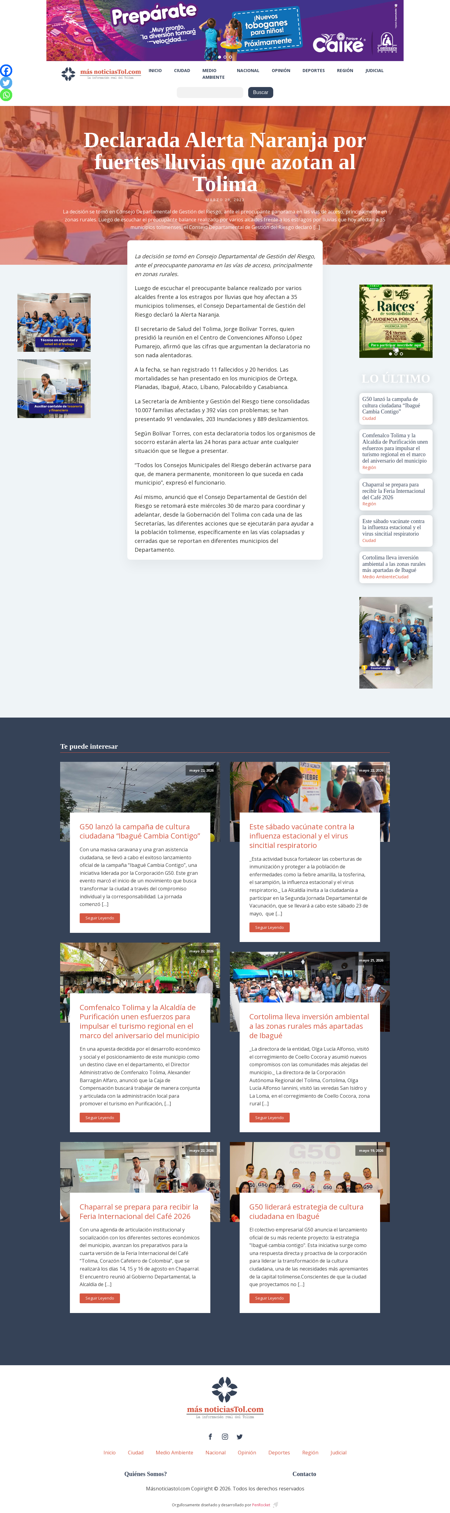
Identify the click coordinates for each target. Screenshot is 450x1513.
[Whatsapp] (6, 95)
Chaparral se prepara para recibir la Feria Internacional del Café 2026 (139, 1211)
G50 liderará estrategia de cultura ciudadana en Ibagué (306, 1211)
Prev (367, 321)
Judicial (374, 70)
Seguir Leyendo (99, 918)
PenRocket (261, 1505)
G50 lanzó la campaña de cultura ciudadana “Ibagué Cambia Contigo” (140, 831)
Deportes (314, 70)
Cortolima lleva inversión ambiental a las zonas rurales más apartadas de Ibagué (309, 1025)
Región (345, 70)
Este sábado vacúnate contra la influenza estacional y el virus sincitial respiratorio (301, 835)
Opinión (281, 70)
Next (425, 321)
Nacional (248, 70)
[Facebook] (6, 70)
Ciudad (182, 70)
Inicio (155, 70)
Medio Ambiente (213, 73)
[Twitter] (6, 83)
